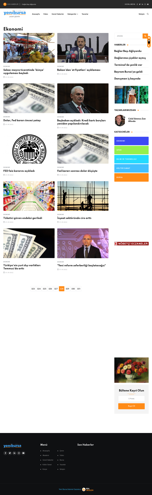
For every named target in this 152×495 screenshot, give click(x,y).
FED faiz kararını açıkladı (19, 171)
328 (61, 289)
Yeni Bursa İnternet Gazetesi (70, 489)
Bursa (62, 460)
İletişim (141, 14)
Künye (45, 469)
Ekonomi (6, 66)
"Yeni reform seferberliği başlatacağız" (81, 265)
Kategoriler (72, 14)
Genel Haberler (58, 14)
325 (44, 289)
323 (33, 289)
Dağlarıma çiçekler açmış (130, 58)
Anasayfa (36, 14)
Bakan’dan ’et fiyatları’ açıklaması (78, 70)
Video (45, 14)
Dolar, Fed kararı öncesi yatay (22, 120)
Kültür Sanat (47, 465)
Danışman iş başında (127, 79)
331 (78, 289)
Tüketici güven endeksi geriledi (22, 218)
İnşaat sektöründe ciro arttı (74, 218)
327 (56, 289)
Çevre (62, 451)
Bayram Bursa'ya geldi (128, 72)
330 (73, 289)
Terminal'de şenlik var (128, 65)
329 (67, 289)
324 (38, 289)
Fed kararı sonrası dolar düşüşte (77, 171)
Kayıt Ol (131, 406)
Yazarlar (85, 14)
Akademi (46, 455)
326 (50, 289)
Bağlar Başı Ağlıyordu (128, 51)
